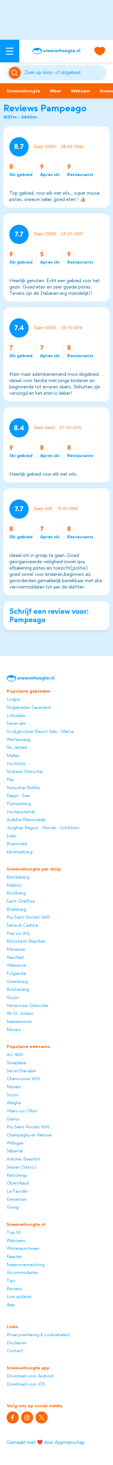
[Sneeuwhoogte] (56, 51)
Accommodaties (22, 1272)
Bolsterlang (18, 989)
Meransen (16, 949)
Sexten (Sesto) (21, 1167)
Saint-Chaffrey (21, 901)
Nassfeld (15, 957)
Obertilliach (18, 1183)
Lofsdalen (16, 716)
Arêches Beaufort (24, 1159)
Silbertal (15, 1151)
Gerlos (13, 1119)
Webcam (80, 91)
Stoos (12, 1095)
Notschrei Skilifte (23, 788)
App (11, 1305)
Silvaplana (16, 1063)
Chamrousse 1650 (23, 1079)
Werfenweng (18, 740)
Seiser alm (16, 723)
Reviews (14, 1289)
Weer (55, 91)
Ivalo (12, 836)
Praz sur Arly (18, 933)
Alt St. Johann (20, 1013)
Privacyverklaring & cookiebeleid (38, 1335)
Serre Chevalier (21, 1071)
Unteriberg (17, 981)
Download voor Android (30, 1376)
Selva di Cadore (22, 925)
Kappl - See (18, 796)
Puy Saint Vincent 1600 (28, 917)
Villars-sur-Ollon (22, 1111)
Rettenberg (18, 877)
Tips (11, 1281)
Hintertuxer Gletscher (28, 1006)
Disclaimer (17, 1343)
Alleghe (14, 1103)
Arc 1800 (15, 1055)
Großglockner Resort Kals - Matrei (40, 731)
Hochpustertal (21, 812)
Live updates (19, 1297)
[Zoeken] (64, 73)
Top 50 (14, 1232)
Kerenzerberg (20, 852)
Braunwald (17, 844)
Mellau (13, 756)
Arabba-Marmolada (26, 820)
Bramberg (16, 909)
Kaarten (14, 1256)
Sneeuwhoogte (23, 91)
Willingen (15, 1143)
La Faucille (17, 1191)
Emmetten (17, 1199)
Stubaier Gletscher (25, 771)
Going (13, 1207)
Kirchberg (16, 893)
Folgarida (16, 973)
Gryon (13, 997)
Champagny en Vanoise (29, 1135)
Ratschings (17, 1175)
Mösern (14, 1030)
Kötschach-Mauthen (26, 941)
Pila (10, 780)
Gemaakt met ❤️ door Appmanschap (46, 1442)
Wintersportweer (23, 1248)
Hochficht (16, 764)
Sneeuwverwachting (26, 1265)
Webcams (16, 1241)
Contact (15, 1351)
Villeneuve (16, 965)
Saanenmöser (19, 1022)
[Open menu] (9, 51)
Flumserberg (19, 804)
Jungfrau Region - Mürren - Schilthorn (43, 828)
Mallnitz (14, 885)
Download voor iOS (26, 1384)
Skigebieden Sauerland (29, 707)
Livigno (13, 699)
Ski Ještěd (17, 747)
